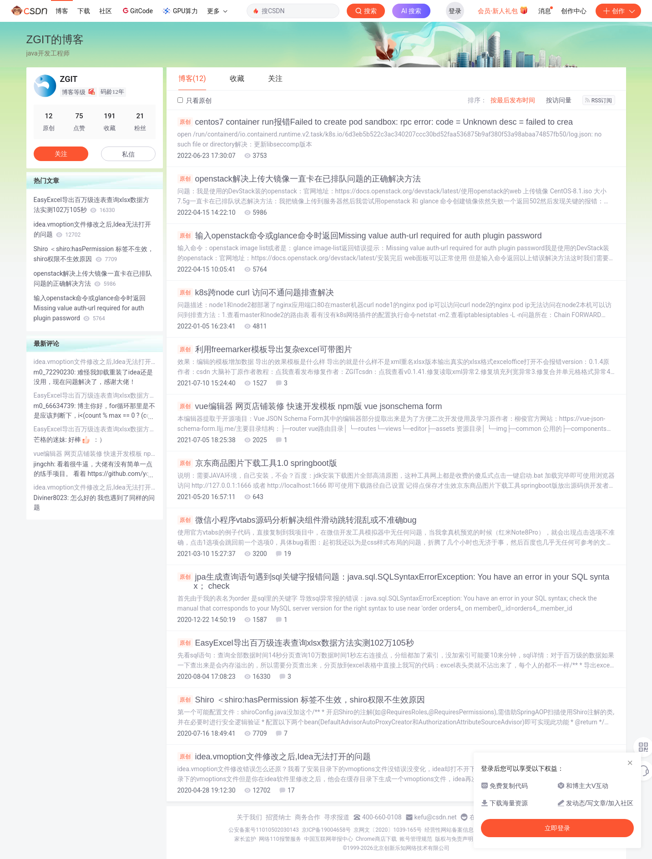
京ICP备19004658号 (326, 830)
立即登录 (557, 828)
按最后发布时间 (512, 100)
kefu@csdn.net (435, 817)
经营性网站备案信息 (449, 830)
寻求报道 (336, 817)
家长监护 (245, 839)
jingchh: (45, 464)
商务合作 (307, 817)
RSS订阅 (598, 100)
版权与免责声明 (454, 839)
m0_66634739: (55, 405)
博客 (62, 11)
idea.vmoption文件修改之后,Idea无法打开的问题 (274, 756)
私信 (128, 154)
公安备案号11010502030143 (263, 830)
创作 (618, 11)
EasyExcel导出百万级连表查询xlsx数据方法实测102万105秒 (295, 642)
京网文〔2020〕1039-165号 (388, 830)
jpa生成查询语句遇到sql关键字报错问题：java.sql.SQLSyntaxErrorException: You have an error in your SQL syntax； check (393, 581)
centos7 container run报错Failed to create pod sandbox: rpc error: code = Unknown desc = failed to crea (375, 121)
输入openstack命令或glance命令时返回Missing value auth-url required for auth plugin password (359, 235)
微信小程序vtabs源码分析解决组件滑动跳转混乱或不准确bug (297, 520)
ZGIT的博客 (55, 39)
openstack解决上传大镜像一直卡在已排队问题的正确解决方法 (299, 178)
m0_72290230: (55, 372)
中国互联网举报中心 (328, 839)
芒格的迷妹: (51, 439)
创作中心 (573, 11)
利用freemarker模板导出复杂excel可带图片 (264, 349)
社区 (105, 11)
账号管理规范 (415, 839)
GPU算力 (180, 10)
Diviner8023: (52, 497)
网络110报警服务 (280, 839)
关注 (61, 153)
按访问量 (558, 100)
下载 (83, 11)
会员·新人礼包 (503, 10)
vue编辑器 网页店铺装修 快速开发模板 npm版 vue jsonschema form (309, 406)
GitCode (137, 10)
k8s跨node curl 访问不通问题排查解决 (255, 292)
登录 (455, 11)
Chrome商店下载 (376, 839)
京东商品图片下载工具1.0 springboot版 (257, 463)
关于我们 (249, 817)
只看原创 (194, 100)
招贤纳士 (278, 817)
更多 (217, 11)
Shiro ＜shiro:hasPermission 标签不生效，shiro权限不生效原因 (301, 699)
